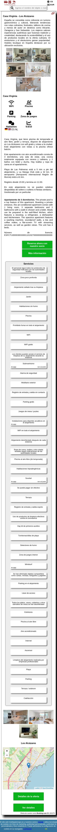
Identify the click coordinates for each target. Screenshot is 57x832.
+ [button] (7, 751)
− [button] (7, 755)
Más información (37, 253)
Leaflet (37, 788)
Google (41, 822)
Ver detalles (28, 807)
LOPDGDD (27, 829)
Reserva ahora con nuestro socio (37, 244)
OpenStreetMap (47, 788)
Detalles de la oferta (28, 796)
